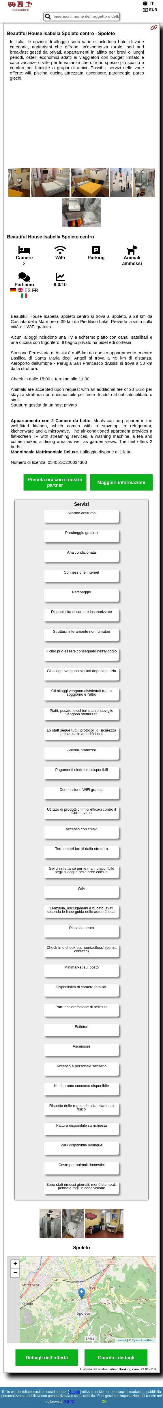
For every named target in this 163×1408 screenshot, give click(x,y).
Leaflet (121, 1340)
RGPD (69, 1402)
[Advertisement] (81, 124)
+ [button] (15, 1264)
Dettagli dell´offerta (47, 1357)
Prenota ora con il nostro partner (55, 482)
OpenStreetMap (143, 1340)
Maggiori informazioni (121, 482)
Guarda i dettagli (116, 1357)
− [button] (15, 1273)
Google (74, 1392)
